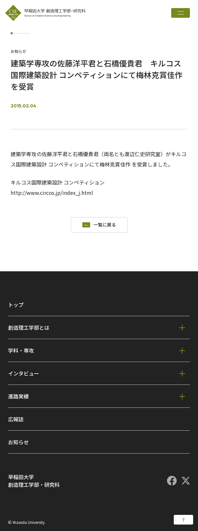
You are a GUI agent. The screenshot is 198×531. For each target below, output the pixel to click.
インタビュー (23, 373)
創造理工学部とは (28, 327)
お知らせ (18, 442)
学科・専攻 (21, 350)
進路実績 (18, 396)
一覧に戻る (104, 225)
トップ (16, 304)
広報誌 (16, 419)
